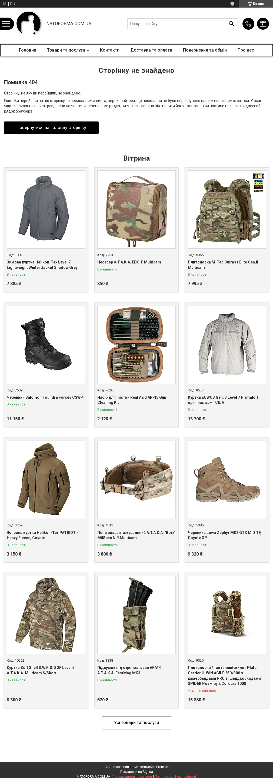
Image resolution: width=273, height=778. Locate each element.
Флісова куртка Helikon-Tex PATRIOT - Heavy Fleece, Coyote (42, 535)
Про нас (246, 50)
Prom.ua (162, 767)
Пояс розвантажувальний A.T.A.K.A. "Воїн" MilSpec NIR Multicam (136, 535)
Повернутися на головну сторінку (51, 127)
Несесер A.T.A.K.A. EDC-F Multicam (129, 262)
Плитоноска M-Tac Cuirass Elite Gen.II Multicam (223, 265)
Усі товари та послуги (136, 722)
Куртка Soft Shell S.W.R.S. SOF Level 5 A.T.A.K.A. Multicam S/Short (41, 670)
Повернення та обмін (205, 50)
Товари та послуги (66, 50)
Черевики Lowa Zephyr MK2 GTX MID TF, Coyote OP (224, 535)
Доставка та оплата (151, 50)
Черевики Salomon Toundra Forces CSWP (45, 397)
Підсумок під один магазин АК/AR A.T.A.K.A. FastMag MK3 (129, 670)
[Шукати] (231, 24)
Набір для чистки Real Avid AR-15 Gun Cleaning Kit (131, 400)
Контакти (109, 50)
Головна (27, 50)
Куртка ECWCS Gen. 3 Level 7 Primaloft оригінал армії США (223, 400)
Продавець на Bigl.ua (136, 772)
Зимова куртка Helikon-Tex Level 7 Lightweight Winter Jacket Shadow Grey (42, 265)
